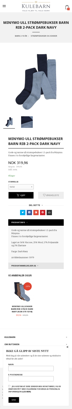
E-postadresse (31, 377)
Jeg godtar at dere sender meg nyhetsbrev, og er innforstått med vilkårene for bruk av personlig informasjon (34, 389)
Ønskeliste (51, 195)
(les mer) (26, 391)
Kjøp (21, 195)
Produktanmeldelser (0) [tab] (23, 265)
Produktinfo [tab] (18, 222)
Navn (31, 367)
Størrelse (13, 182)
